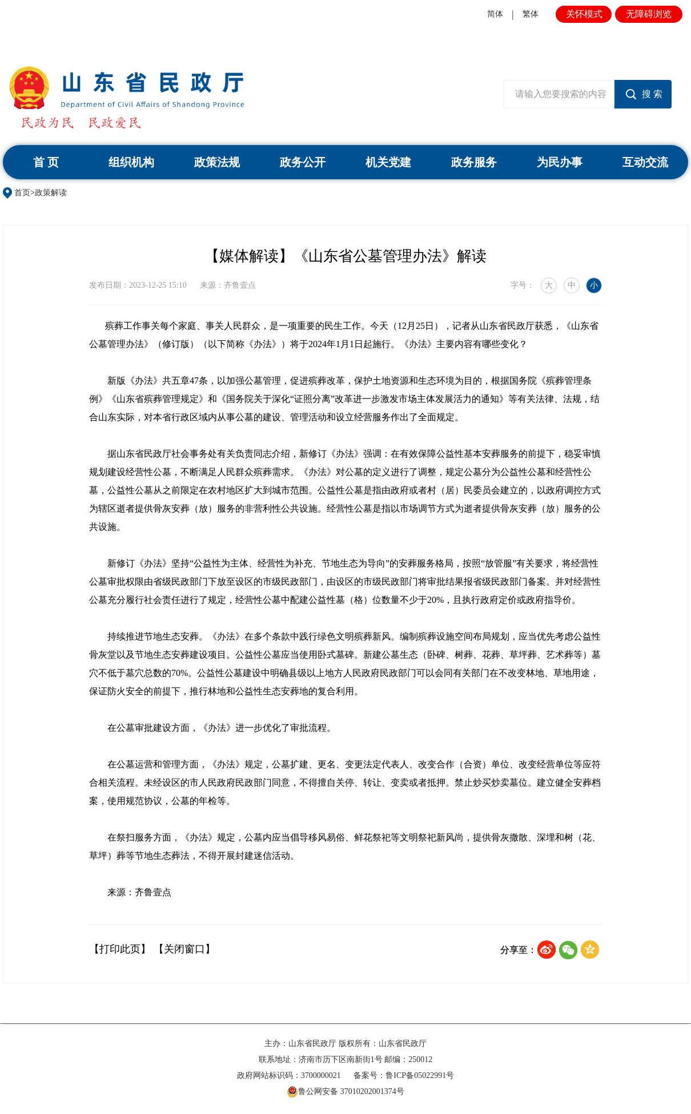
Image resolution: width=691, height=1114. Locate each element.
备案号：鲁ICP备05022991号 (403, 1075)
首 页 (46, 162)
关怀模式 (584, 14)
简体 (495, 14)
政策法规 (217, 162)
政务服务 (474, 162)
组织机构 (131, 162)
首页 (22, 192)
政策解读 (51, 192)
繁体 (531, 14)
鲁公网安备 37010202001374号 (345, 1091)
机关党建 (388, 162)
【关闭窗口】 (184, 949)
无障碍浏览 (649, 14)
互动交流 (645, 162)
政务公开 (303, 162)
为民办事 (559, 162)
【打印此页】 (120, 949)
